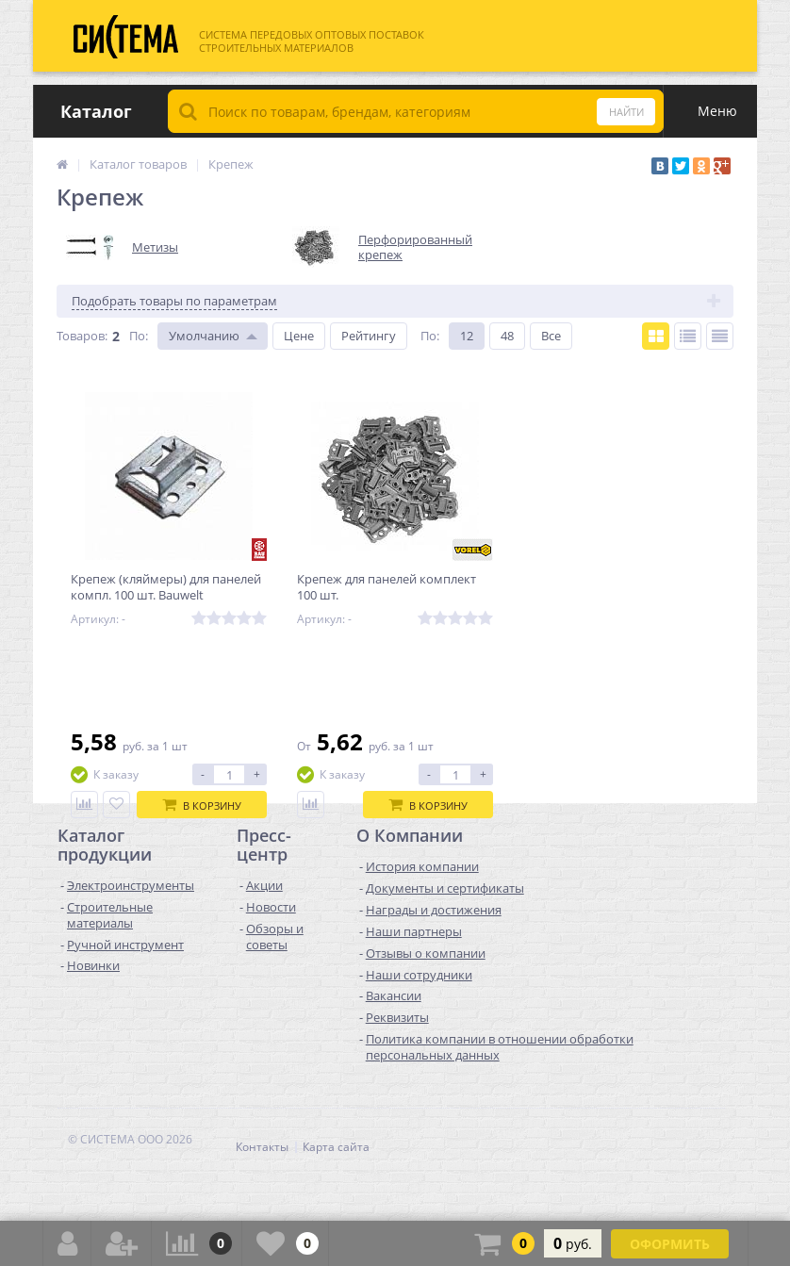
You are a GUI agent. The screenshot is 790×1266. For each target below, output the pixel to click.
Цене (299, 335)
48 (507, 335)
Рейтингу (368, 335)
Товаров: (82, 335)
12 (466, 335)
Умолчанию (204, 335)
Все (551, 335)
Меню (717, 111)
